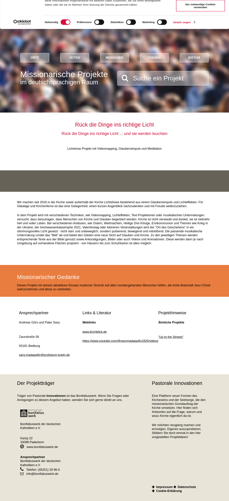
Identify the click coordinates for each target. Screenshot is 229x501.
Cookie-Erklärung (169, 491)
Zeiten (74, 57)
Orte (34, 57)
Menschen (114, 57)
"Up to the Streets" (171, 337)
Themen (154, 57)
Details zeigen (182, 46)
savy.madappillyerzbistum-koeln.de (44, 355)
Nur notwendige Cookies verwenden (200, 30)
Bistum (194, 57)
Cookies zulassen (200, 8)
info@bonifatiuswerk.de (39, 474)
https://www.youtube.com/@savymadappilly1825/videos (120, 341)
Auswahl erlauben (200, 18)
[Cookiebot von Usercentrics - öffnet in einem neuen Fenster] (22, 46)
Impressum (164, 487)
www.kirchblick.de (94, 332)
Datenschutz (187, 487)
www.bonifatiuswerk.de (39, 447)
